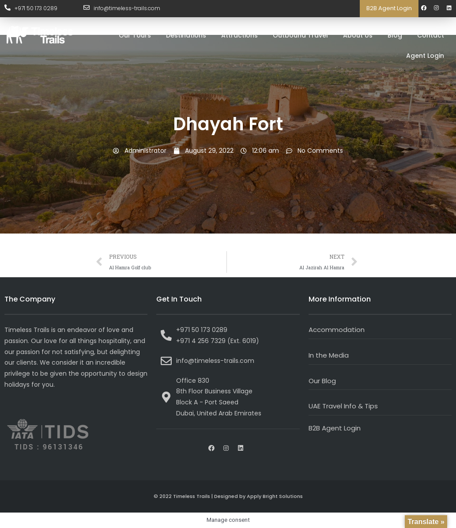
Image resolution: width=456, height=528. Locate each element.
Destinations (186, 35)
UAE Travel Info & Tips (343, 406)
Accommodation (337, 329)
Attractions (239, 35)
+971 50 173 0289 (36, 8)
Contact (430, 35)
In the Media (329, 355)
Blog (395, 35)
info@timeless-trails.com (127, 8)
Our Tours (135, 35)
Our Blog (322, 380)
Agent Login (425, 55)
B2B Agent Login (389, 8)
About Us (358, 35)
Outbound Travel (300, 35)
